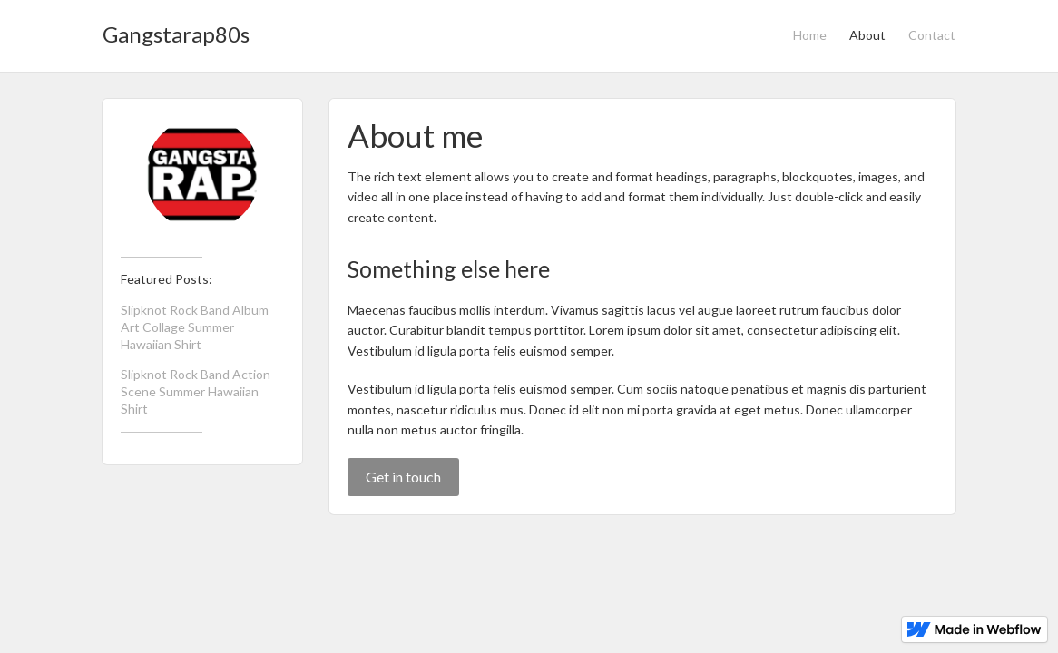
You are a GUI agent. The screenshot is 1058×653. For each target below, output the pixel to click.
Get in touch (403, 476)
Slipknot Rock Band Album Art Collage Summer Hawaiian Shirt (195, 327)
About (867, 35)
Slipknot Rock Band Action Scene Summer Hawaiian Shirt (195, 391)
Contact (931, 35)
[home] (176, 29)
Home (810, 35)
